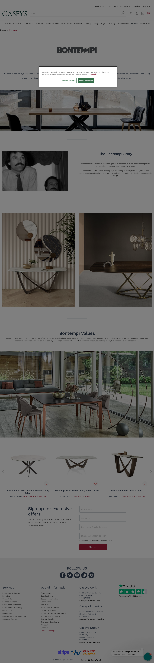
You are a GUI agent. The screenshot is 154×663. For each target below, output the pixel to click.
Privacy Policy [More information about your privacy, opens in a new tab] (92, 74)
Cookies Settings (68, 80)
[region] (78, 76)
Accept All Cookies (86, 80)
